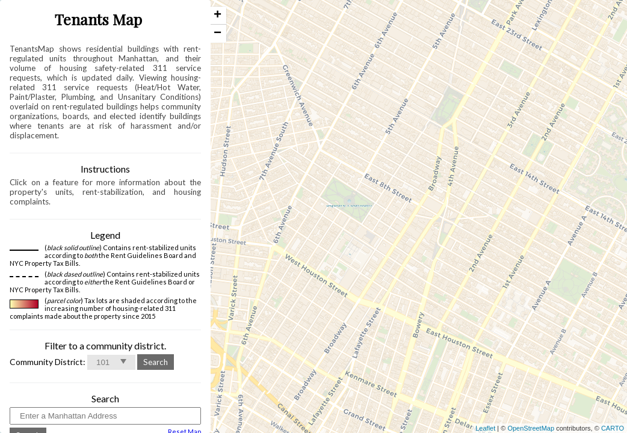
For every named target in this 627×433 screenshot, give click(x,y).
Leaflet (485, 428)
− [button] (217, 34)
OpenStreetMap (530, 428)
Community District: (47, 362)
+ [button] (217, 16)
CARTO (612, 428)
